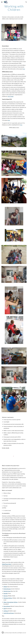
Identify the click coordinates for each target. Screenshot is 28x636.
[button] (2, 2)
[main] (14, 8)
